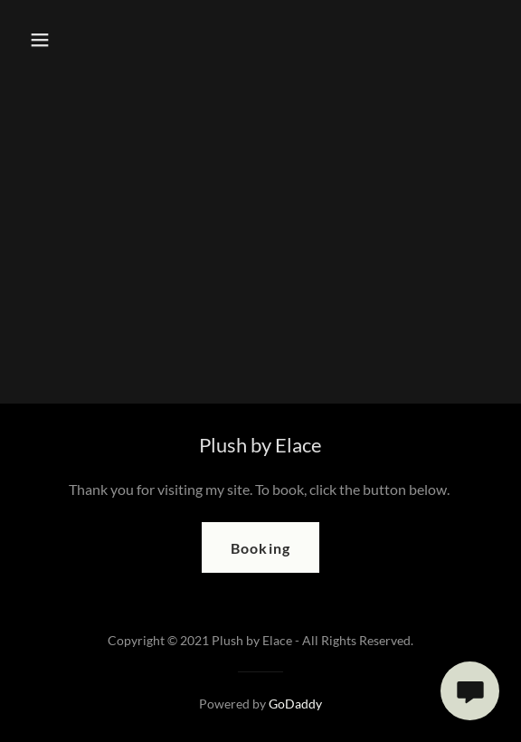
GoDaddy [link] (295, 703)
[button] (54, 40)
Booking (260, 547)
